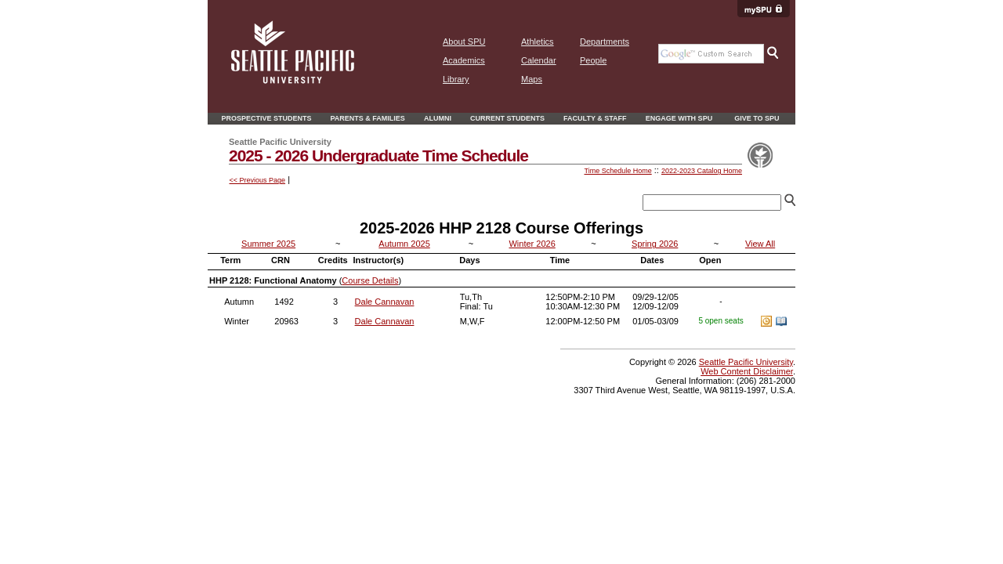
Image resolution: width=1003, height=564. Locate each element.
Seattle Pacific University (746, 362)
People (593, 60)
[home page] (292, 80)
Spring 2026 (655, 243)
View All (760, 243)
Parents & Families (368, 118)
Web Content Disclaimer (747, 371)
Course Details (370, 280)
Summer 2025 (268, 243)
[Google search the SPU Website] (711, 53)
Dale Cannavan (385, 301)
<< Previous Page (258, 180)
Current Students (507, 118)
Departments (604, 41)
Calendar (538, 60)
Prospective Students (266, 118)
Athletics (537, 41)
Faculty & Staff (595, 118)
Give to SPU (756, 118)
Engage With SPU (679, 118)
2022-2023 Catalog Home (701, 171)
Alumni (437, 118)
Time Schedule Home (617, 171)
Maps (531, 79)
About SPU (464, 41)
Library (456, 79)
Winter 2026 (532, 243)
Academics (464, 60)
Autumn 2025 (403, 243)
